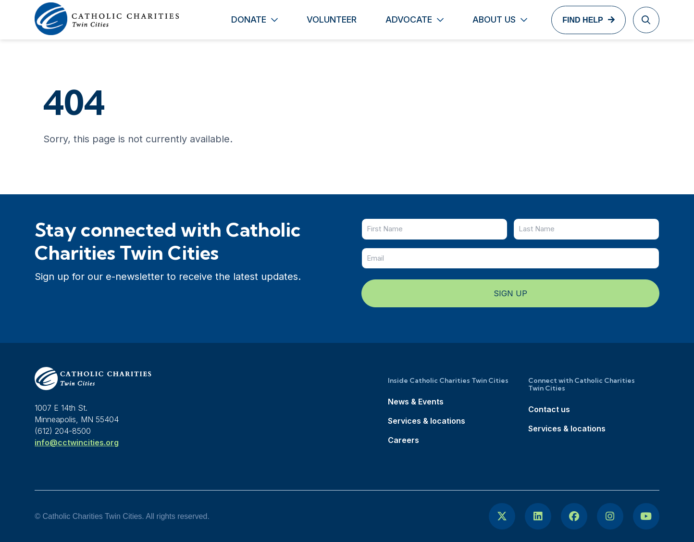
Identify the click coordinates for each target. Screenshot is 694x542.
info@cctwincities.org (77, 442)
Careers (403, 440)
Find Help (582, 20)
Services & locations (426, 421)
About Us (494, 19)
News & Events (416, 401)
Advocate (408, 19)
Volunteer (332, 19)
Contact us (549, 409)
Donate (248, 19)
